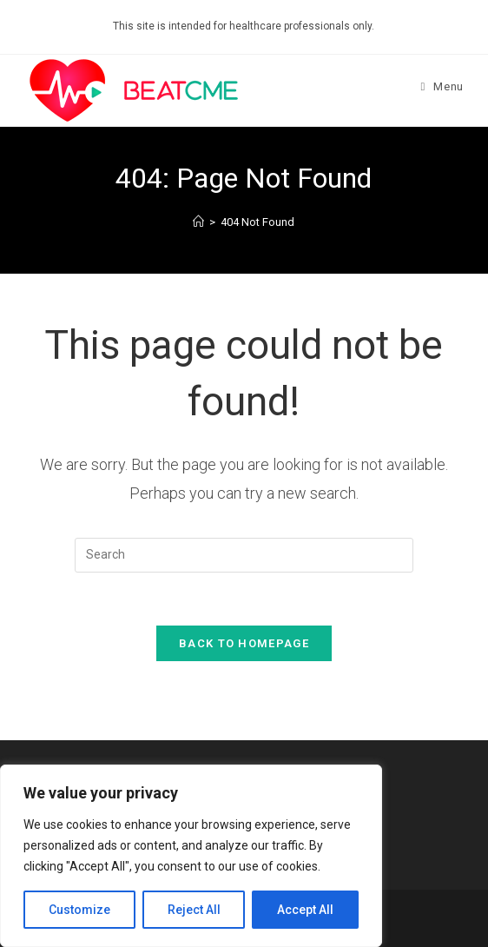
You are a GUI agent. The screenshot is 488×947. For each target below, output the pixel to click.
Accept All (305, 910)
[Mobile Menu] (442, 86)
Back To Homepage (244, 643)
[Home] (198, 221)
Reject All (194, 910)
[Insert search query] (244, 555)
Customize (79, 910)
